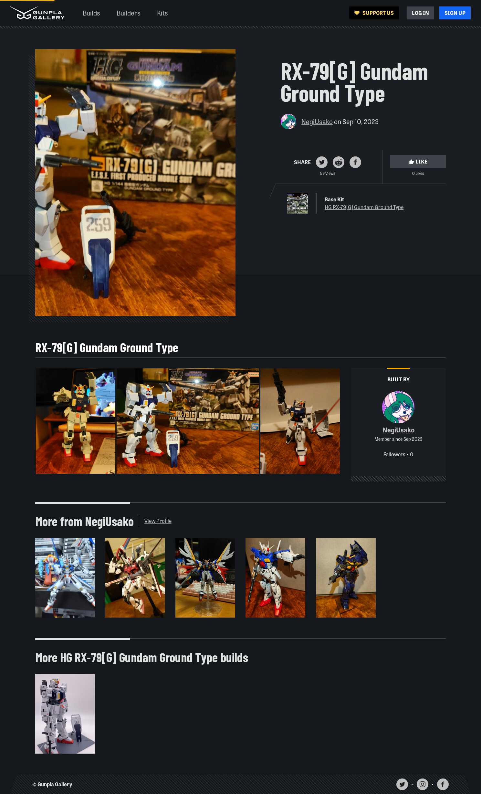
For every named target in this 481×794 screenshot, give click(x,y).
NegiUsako (317, 121)
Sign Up (454, 12)
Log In (420, 12)
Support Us (374, 12)
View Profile (158, 520)
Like (418, 161)
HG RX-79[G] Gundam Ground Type (364, 207)
